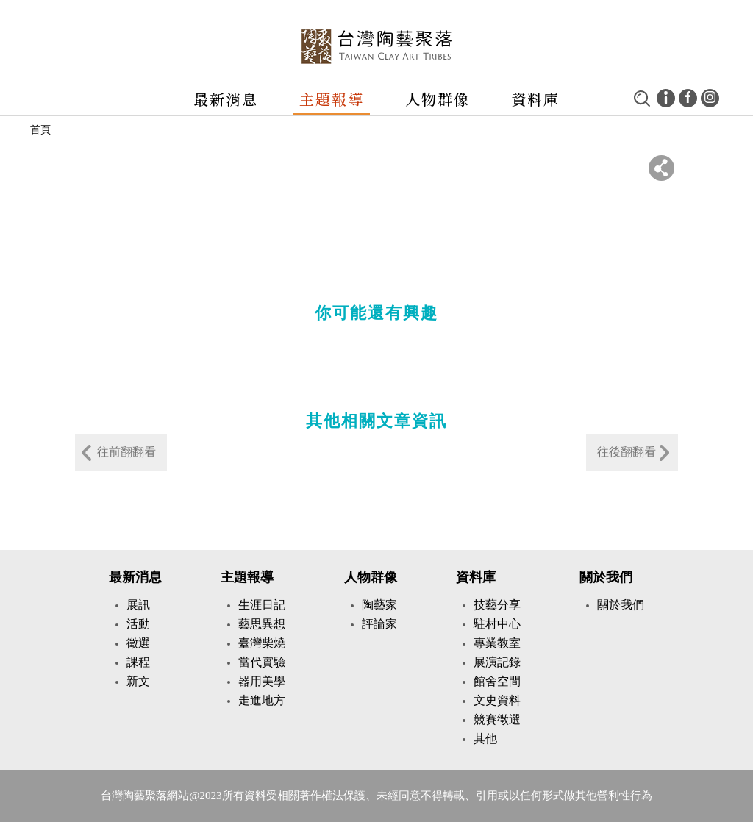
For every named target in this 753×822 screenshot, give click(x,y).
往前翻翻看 (126, 452)
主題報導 (331, 99)
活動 (138, 624)
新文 (138, 681)
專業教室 (497, 643)
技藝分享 (497, 604)
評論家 (379, 624)
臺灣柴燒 (261, 643)
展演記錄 (497, 662)
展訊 (138, 604)
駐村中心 (497, 624)
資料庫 (476, 577)
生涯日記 (261, 604)
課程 (138, 662)
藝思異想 (261, 624)
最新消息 (225, 99)
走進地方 (261, 700)
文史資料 (497, 700)
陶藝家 (379, 604)
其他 (485, 738)
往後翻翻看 (626, 452)
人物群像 (437, 99)
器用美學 (261, 681)
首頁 (40, 129)
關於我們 (605, 577)
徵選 (138, 643)
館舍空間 (497, 681)
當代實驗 (261, 662)
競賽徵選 (497, 719)
